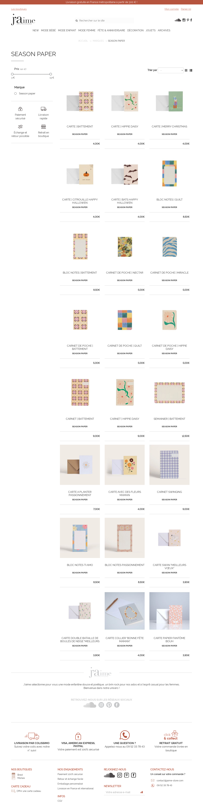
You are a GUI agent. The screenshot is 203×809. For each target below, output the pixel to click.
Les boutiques (19, 9)
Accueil (83, 41)
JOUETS (151, 30)
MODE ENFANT (67, 30)
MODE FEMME (86, 30)
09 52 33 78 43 (164, 785)
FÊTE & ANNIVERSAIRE (111, 30)
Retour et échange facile (70, 779)
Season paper (27, 93)
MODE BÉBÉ (48, 30)
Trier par (152, 70)
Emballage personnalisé (70, 783)
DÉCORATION (135, 30)
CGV (60, 801)
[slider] (12, 74)
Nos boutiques (21, 769)
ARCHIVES (164, 30)
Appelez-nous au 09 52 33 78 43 (125, 746)
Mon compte (172, 9)
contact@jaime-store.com (170, 780)
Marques (98, 41)
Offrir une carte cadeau (29, 791)
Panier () (186, 9)
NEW (36, 30)
